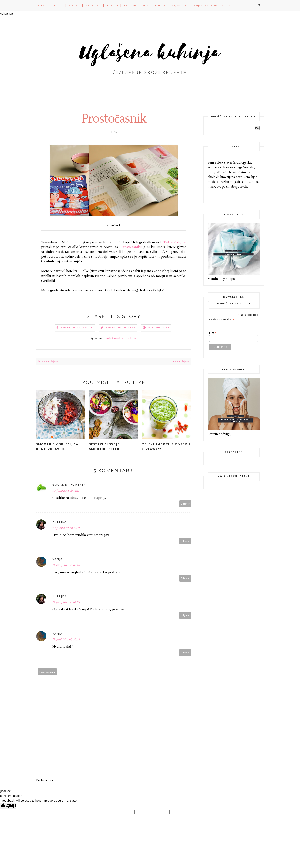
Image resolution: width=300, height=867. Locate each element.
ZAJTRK (41, 5)
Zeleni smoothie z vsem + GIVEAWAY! (166, 446)
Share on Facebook (77, 327)
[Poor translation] (11, 806)
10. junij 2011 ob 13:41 (66, 528)
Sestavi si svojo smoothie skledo (105, 446)
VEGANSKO (93, 5)
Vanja (57, 559)
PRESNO (112, 5)
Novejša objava (48, 361)
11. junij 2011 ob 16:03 (66, 602)
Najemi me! (179, 5)
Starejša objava (179, 361)
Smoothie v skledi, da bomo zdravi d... (57, 446)
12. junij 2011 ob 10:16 (66, 639)
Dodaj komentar (47, 672)
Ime (212, 333)
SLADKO (74, 5)
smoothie (129, 338)
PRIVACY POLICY (154, 5)
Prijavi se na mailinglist (212, 5)
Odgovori (185, 503)
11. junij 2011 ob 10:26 (66, 565)
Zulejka (59, 522)
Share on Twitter (121, 327)
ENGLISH (130, 5)
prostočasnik (111, 338)
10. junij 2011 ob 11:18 (65, 491)
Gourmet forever (69, 484)
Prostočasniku (132, 247)
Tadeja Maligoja (174, 242)
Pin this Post (159, 327)
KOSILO (57, 5)
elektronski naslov (221, 319)
